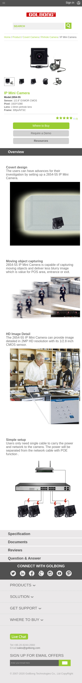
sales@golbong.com (28, 647)
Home (7, 37)
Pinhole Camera (49, 37)
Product (17, 37)
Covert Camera (31, 37)
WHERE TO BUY (24, 620)
